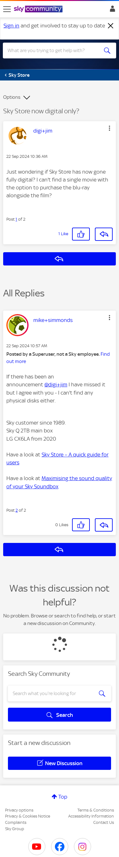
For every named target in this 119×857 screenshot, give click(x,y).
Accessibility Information (91, 816)
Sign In (111, 10)
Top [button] (62, 797)
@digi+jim (55, 384)
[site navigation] (7, 9)
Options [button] (11, 97)
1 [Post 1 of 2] (16, 219)
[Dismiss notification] (111, 26)
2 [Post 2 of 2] (17, 510)
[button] (109, 128)
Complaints (15, 822)
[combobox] (54, 50)
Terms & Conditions (95, 810)
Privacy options (19, 810)
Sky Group (14, 828)
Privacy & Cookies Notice (27, 816)
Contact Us (103, 822)
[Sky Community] (39, 9)
